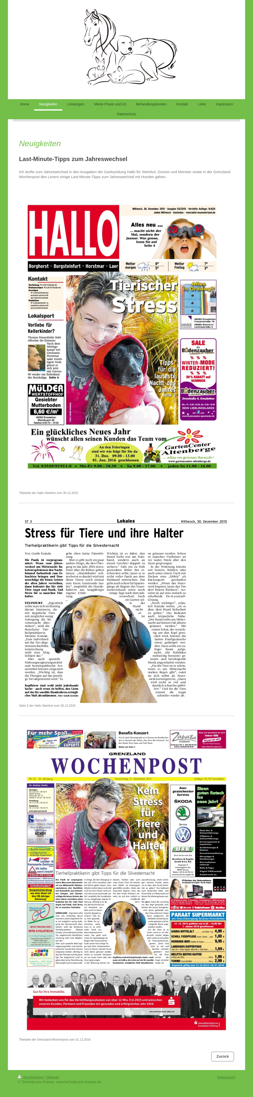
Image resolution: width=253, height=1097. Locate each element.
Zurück (222, 1056)
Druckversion (31, 1077)
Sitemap (52, 1077)
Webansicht (226, 1077)
